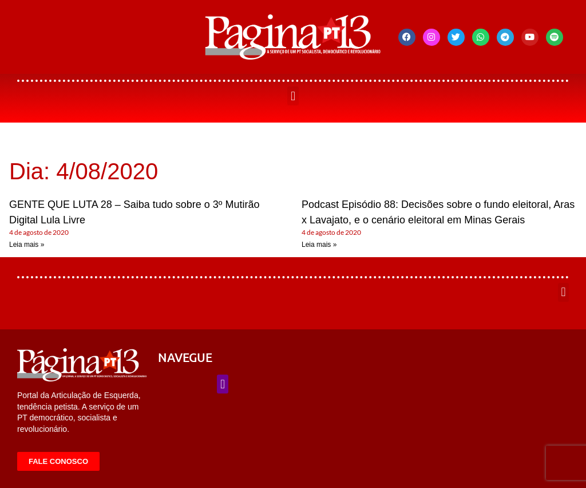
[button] (292, 95)
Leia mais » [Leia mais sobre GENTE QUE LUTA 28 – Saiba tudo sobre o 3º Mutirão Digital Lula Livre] (26, 245)
